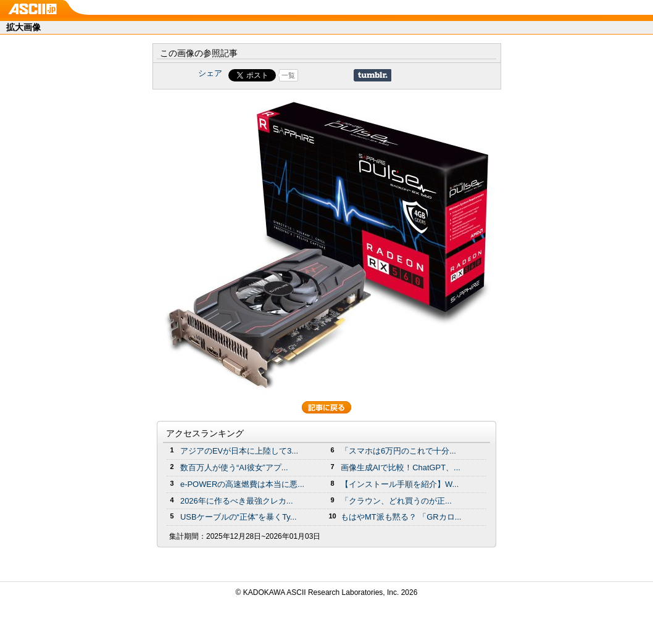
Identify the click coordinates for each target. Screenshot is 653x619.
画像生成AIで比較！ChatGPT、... (400, 467)
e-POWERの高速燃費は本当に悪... (242, 484)
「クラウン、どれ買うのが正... (396, 500)
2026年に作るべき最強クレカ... (236, 500)
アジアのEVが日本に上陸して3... (239, 450)
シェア (210, 73)
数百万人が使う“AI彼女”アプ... (234, 467)
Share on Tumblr (372, 75)
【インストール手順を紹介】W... (400, 484)
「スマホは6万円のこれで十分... (398, 450)
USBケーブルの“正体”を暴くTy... (238, 516)
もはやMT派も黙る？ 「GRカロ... (401, 516)
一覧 (288, 75)
